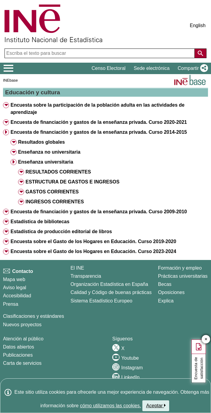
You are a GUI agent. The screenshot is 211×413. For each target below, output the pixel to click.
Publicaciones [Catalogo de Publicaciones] (18, 355)
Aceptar (156, 405)
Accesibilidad (17, 295)
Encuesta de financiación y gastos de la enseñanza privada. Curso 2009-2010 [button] (99, 211)
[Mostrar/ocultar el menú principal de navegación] (8, 68)
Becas (164, 284)
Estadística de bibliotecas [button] (40, 221)
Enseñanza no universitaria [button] (49, 152)
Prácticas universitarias (183, 276)
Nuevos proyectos (22, 324)
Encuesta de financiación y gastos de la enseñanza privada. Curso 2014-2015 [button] (99, 132)
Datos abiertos (18, 346)
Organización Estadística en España (109, 284)
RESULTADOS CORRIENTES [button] (58, 171)
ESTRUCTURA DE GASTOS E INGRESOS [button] (72, 181)
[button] (191, 68)
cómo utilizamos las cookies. (110, 405)
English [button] (198, 25)
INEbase (10, 80)
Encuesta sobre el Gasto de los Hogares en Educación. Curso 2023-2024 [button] (93, 251)
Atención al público (23, 338)
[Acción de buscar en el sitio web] (200, 53)
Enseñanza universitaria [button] (45, 161)
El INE (77, 268)
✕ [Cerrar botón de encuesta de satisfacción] (206, 339)
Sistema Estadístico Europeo (101, 300)
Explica (166, 300)
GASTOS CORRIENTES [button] (52, 191)
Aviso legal (14, 287)
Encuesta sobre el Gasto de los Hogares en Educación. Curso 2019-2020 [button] (93, 241)
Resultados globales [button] (41, 142)
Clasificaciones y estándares (33, 316)
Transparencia (85, 276)
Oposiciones (171, 292)
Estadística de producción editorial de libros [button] (61, 231)
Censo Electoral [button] (109, 68)
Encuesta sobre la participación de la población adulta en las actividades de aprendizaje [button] (98, 108)
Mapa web (14, 279)
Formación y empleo (180, 268)
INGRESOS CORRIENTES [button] (55, 201)
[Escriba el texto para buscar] (100, 53)
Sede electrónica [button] (151, 68)
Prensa (10, 304)
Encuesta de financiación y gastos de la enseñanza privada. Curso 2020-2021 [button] (99, 122)
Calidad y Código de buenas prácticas (111, 292)
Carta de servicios (22, 363)
